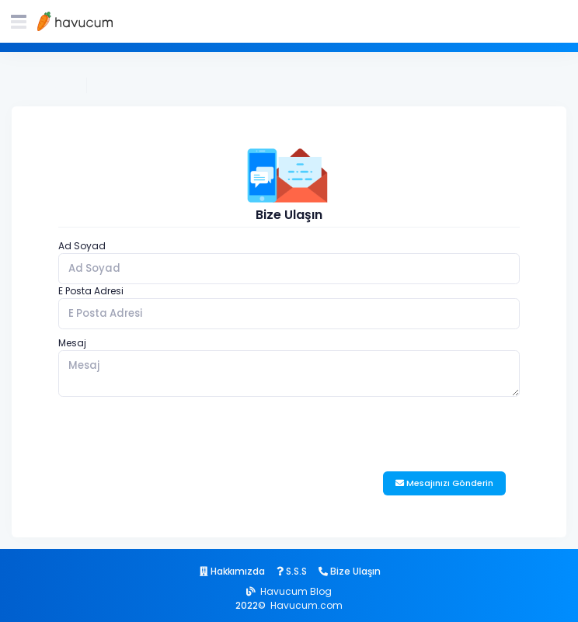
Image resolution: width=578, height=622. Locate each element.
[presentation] (176, 434)
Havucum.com (306, 605)
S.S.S (292, 571)
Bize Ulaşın (120, 84)
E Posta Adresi (91, 290)
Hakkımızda (232, 571)
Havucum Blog (296, 591)
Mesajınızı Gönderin (444, 483)
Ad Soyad (82, 245)
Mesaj (72, 342)
